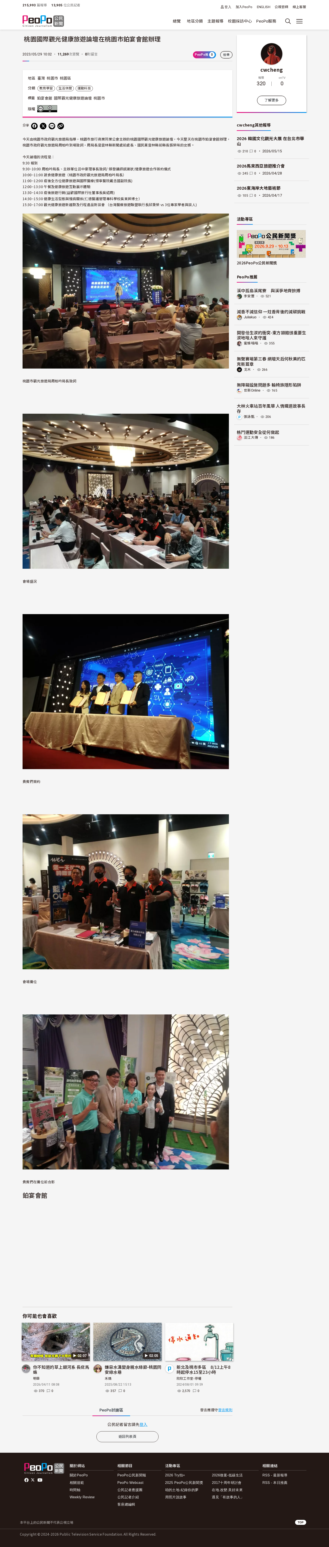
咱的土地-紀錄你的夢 (182, 1490)
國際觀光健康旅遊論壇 (73, 98)
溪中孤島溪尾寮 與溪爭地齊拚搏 (268, 290)
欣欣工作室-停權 (189, 1379)
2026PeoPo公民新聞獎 (257, 263)
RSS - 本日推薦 (275, 1483)
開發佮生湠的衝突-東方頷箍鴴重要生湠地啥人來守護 (271, 334)
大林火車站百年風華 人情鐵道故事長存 (271, 408)
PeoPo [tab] (111, 1410)
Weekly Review (82, 1497)
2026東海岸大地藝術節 (259, 188)
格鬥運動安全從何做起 (258, 432)
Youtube (40, 1480)
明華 (36, 1379)
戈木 (247, 369)
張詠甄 (249, 416)
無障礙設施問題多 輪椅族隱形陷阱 (269, 385)
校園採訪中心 (240, 21)
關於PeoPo (79, 1475)
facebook (26, 1480)
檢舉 (226, 55)
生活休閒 (65, 88)
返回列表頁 (127, 1437)
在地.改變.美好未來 (227, 1490)
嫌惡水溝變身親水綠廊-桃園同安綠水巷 (133, 1369)
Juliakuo (250, 317)
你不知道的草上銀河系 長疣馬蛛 (61, 1369)
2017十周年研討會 (226, 1483)
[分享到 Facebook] (34, 126)
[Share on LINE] (52, 126)
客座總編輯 (126, 1504)
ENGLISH (264, 7)
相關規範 (77, 1483)
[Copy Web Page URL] (60, 126)
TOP (301, 1522)
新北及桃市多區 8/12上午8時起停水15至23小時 (203, 1369)
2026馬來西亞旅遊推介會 (261, 166)
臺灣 (41, 78)
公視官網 (281, 7)
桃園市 (52, 78)
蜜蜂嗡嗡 (251, 343)
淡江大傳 (251, 437)
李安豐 (249, 296)
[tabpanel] (127, 1424)
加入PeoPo (244, 7)
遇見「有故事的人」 (228, 1497)
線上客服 (299, 7)
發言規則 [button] (225, 1410)
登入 (228, 7)
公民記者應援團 (130, 1490)
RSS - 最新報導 (275, 1475)
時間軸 (75, 1490)
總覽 (177, 21)
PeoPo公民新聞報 (131, 1475)
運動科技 (84, 88)
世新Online (252, 390)
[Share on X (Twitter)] (43, 126)
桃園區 (65, 78)
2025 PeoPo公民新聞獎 (184, 1483)
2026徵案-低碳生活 (227, 1475)
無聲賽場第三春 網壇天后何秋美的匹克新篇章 (271, 361)
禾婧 (108, 1379)
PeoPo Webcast (130, 1483)
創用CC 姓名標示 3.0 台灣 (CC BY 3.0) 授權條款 (48, 108)
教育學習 (46, 88)
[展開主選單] (299, 21)
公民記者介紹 (128, 1497)
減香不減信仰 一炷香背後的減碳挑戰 (271, 311)
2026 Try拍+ (175, 1475)
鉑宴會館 (44, 98)
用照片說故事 (176, 1497)
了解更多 (271, 100)
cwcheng (271, 69)
